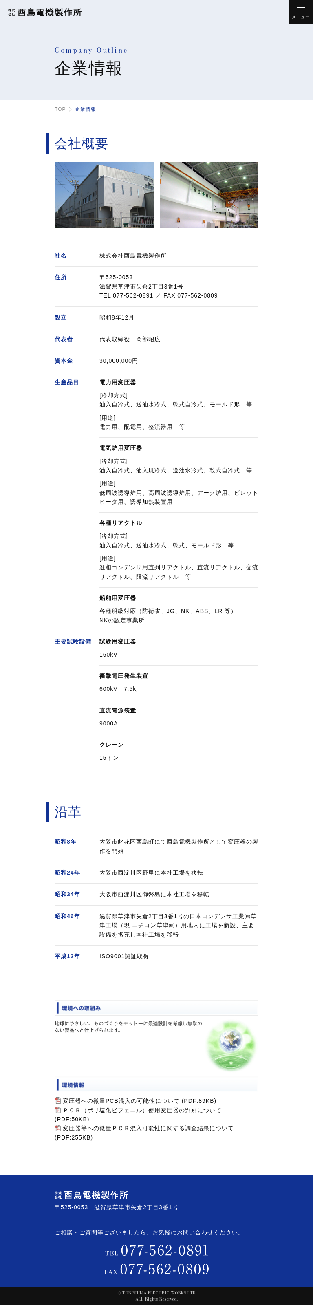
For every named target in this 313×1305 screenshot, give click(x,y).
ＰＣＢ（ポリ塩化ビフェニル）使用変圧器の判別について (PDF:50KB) (138, 1114)
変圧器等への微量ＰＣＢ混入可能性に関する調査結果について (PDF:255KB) (144, 1132)
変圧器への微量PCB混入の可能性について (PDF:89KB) (139, 1101)
